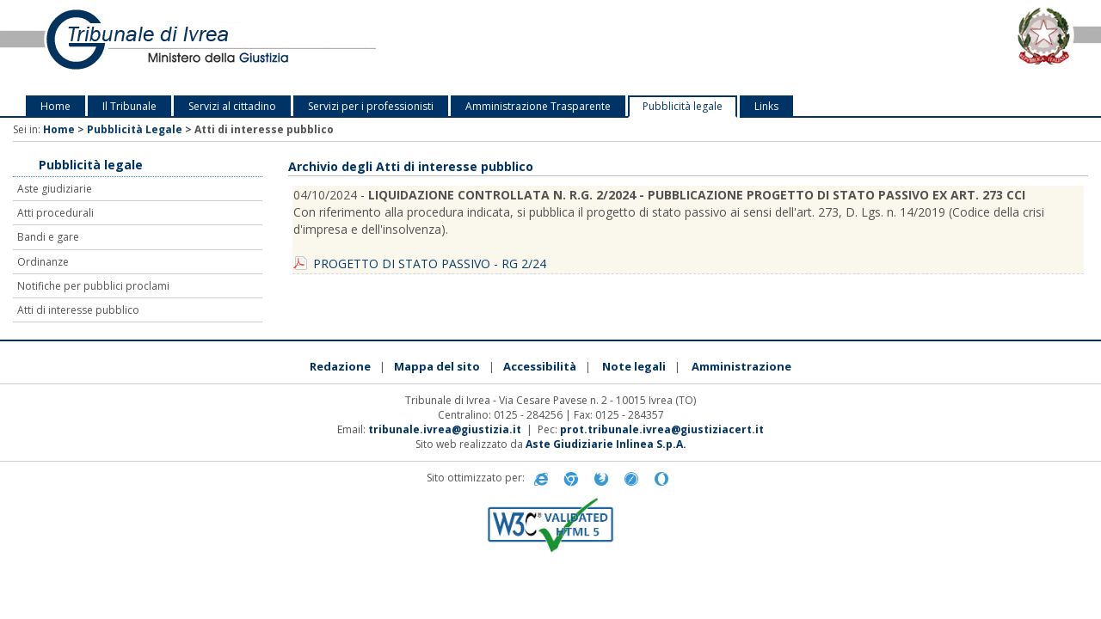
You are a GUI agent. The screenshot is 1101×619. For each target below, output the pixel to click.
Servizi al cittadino (232, 106)
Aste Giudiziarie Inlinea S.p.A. (606, 444)
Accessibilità (539, 366)
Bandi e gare (48, 237)
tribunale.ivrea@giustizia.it (444, 429)
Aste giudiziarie (54, 188)
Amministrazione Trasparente (538, 106)
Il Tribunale (129, 106)
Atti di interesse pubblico (78, 310)
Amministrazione (741, 366)
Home (55, 106)
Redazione (340, 366)
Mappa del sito (437, 366)
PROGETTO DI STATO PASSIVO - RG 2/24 (429, 263)
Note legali (634, 366)
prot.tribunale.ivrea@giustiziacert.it (662, 429)
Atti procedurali (55, 212)
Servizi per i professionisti (371, 106)
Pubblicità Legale (134, 129)
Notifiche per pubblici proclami (93, 286)
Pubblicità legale (683, 106)
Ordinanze (43, 261)
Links (766, 106)
